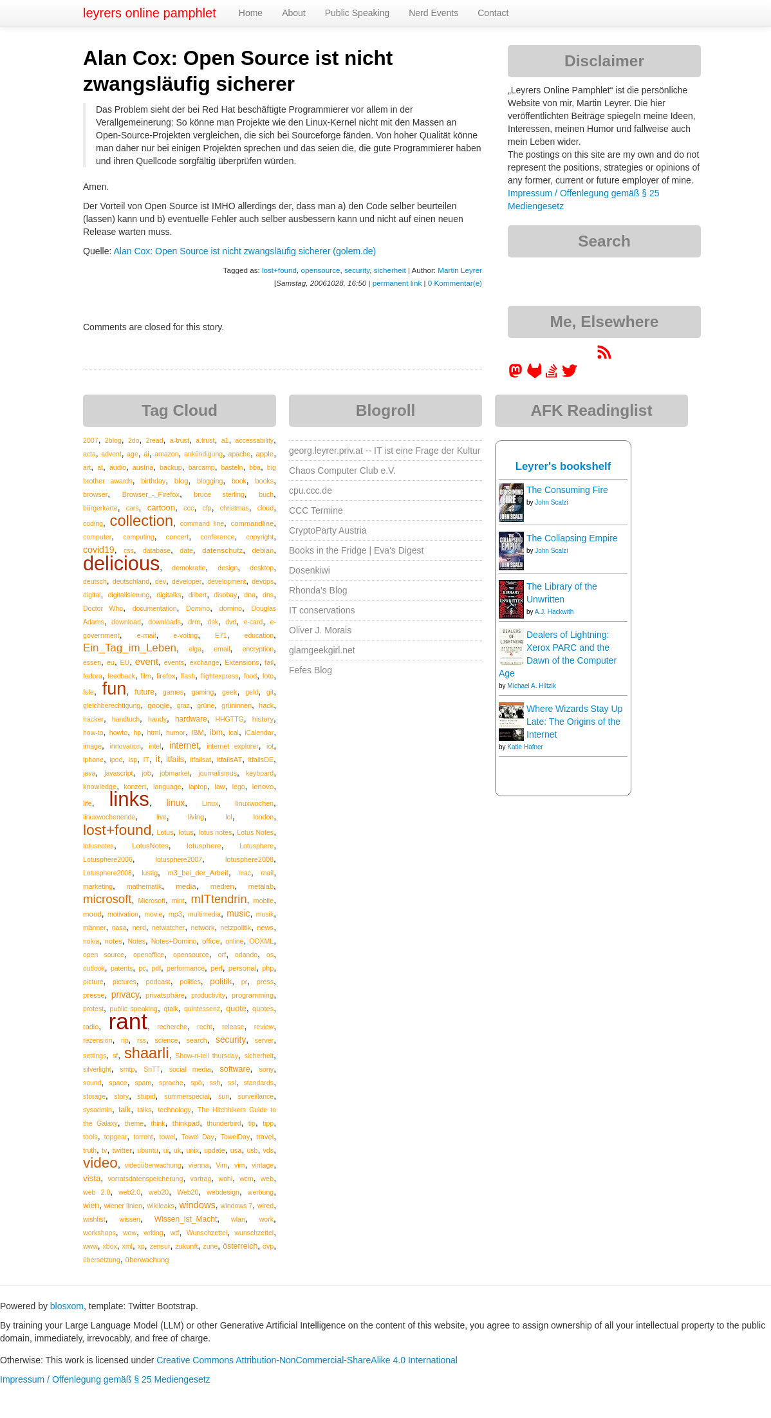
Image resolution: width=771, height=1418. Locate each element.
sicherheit (390, 270)
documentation (155, 608)
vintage (263, 1165)
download (126, 622)
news (265, 927)
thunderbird (224, 1123)
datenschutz (222, 550)
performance (186, 968)
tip (251, 1123)
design (227, 568)
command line (202, 523)
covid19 (99, 550)
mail (267, 873)
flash (188, 676)
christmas (234, 508)
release (233, 1027)
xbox (110, 1246)
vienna (199, 1165)
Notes (136, 941)
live (161, 817)
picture (93, 981)
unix (192, 1150)
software (235, 1069)
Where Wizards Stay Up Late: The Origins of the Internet (574, 722)
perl (216, 968)
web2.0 (129, 1192)
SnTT (152, 1069)
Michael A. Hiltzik (531, 685)
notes (113, 941)
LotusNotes (150, 846)
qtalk (170, 1008)
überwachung (147, 1260)
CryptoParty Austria (328, 530)
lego (238, 786)
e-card (253, 622)
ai (146, 454)
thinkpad (186, 1123)
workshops (99, 1232)
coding (93, 523)
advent (111, 454)
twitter (123, 1150)
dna (249, 595)
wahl (225, 1178)
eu (111, 662)
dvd (230, 622)
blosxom (67, 1306)
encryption (258, 649)
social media (190, 1069)
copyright (260, 537)
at (100, 467)
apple (264, 454)
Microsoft (151, 900)
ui (166, 1150)
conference (217, 537)
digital (91, 595)
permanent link (397, 283)
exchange (204, 662)
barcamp (202, 467)
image (92, 746)
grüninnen (236, 705)
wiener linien (123, 1205)
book (239, 481)
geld (251, 692)
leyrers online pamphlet (149, 13)
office (211, 941)
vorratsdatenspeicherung (145, 1178)
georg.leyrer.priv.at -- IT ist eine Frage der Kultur (385, 450)
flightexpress (220, 676)
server (264, 1040)
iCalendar (259, 732)
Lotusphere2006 (108, 859)
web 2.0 (96, 1192)
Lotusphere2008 (107, 873)
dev (160, 581)
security (356, 270)
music (238, 913)
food (250, 676)
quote (236, 1008)
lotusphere (204, 846)
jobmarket (174, 773)
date (186, 550)
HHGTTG (229, 719)
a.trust (205, 440)
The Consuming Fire (567, 490)
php (268, 968)
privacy (125, 994)
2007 (90, 440)
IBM (197, 732)
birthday (153, 481)
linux (175, 803)
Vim (221, 1165)
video (100, 1163)
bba (255, 467)
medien (222, 886)
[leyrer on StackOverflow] (551, 375)
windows (198, 1205)
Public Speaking (357, 13)
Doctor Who (103, 608)
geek (229, 692)
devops (263, 581)
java (89, 773)
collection (142, 520)
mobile (263, 900)
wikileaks (160, 1205)
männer (94, 927)
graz (183, 705)
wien (91, 1205)
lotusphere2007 (179, 859)
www (90, 1246)
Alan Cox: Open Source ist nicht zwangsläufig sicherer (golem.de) (244, 251)
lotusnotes (98, 846)
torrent (143, 1137)
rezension (98, 1040)
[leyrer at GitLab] (535, 375)
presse (94, 995)
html (153, 732)
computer (97, 537)
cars (132, 508)
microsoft (107, 899)
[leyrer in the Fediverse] (517, 375)
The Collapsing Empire (572, 538)
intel (155, 746)
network (202, 927)
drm (194, 622)
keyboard (260, 773)
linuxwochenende (109, 817)
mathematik (144, 886)
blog (181, 481)
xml (127, 1246)
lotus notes (215, 832)
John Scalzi (551, 502)
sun (223, 1096)
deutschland (131, 581)
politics (190, 981)
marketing (98, 886)
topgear (115, 1137)
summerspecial (187, 1096)
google (158, 705)
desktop (262, 568)
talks (144, 1110)
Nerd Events (433, 13)
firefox (166, 676)
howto (118, 732)
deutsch (95, 581)
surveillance (256, 1096)
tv (104, 1150)
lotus (185, 832)
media (186, 886)
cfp (207, 508)
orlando (246, 954)
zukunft (186, 1246)
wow (129, 1232)
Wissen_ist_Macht (186, 1219)
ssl (232, 1083)
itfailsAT (229, 759)
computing (138, 537)
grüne (205, 705)
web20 (159, 1192)
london (264, 817)
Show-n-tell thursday (206, 1055)
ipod (115, 759)
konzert (134, 786)
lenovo (263, 786)
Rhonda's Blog (318, 590)
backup (171, 467)
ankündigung (203, 454)
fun (114, 688)
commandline (252, 523)
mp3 (175, 914)
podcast (157, 981)
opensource (320, 270)
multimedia (204, 914)
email (222, 649)
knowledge (99, 786)
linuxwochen (255, 803)
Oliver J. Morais (320, 630)
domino (230, 608)
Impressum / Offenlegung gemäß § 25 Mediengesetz (105, 1379)
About (294, 13)
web (267, 1178)
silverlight (97, 1069)
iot (270, 746)
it (157, 759)
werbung (261, 1192)
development (226, 581)
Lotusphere (256, 846)
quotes (263, 1008)
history (263, 719)
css (129, 550)
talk (124, 1109)
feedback (121, 676)
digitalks (168, 595)
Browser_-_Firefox (151, 494)
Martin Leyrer (460, 270)
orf (222, 954)
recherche (172, 1027)
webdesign (223, 1192)
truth (90, 1150)
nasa (119, 927)
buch (266, 494)
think (158, 1123)
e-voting (185, 635)
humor (175, 732)
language (167, 786)
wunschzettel (254, 1232)
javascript (118, 773)
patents (122, 968)
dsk (213, 622)
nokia (91, 941)
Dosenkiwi (309, 570)
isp (133, 759)
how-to (93, 732)
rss (141, 1040)
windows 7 (237, 1205)
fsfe (88, 692)
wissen (129, 1219)
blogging (210, 481)
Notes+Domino (174, 941)
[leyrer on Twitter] (569, 375)
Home (251, 13)
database (157, 550)
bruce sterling (219, 494)
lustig (150, 873)
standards (258, 1083)
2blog (113, 440)
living (196, 817)
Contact (493, 13)
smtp (127, 1069)
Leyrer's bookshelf (563, 466)
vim (239, 1165)
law (220, 786)
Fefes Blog (310, 670)
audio (117, 467)
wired (265, 1205)
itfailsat (200, 759)
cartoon (161, 507)
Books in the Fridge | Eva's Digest (356, 550)
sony (266, 1069)
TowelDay (235, 1137)
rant (128, 1021)
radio (90, 1027)
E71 (221, 635)
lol (228, 817)
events (174, 662)
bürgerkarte (100, 508)
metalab (261, 886)
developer (186, 581)
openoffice (148, 954)
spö (195, 1083)
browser (95, 494)
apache (239, 454)
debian (263, 550)
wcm (246, 1178)
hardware (191, 718)
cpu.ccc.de (310, 490)
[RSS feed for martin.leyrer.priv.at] (604, 356)
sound (92, 1083)
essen (92, 662)
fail (269, 662)
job (146, 773)
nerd (139, 927)
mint (178, 900)
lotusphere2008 (249, 859)
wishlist (94, 1219)
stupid (147, 1096)
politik (221, 981)
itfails (175, 759)
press (265, 981)
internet (184, 746)
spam (143, 1083)
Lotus (165, 832)
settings (94, 1055)
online (234, 941)
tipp (268, 1123)
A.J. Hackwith (554, 611)
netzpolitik (235, 927)
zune (210, 1246)
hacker (93, 719)
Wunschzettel (207, 1232)
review (264, 1027)
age (132, 454)
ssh (214, 1083)
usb (251, 1150)
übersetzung (101, 1260)
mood (92, 914)
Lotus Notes (255, 832)
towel (168, 1137)
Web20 (187, 1192)
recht (204, 1027)
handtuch (126, 719)
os (270, 954)
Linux (210, 803)
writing (153, 1232)
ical (233, 732)
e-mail (146, 635)
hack (266, 705)
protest (93, 1008)
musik (265, 914)
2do (134, 440)
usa (236, 1150)
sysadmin (97, 1110)
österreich (240, 1246)
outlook (94, 968)
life (87, 803)
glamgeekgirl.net (322, 650)
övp (268, 1246)
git (270, 692)
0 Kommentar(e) (455, 283)
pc (141, 968)
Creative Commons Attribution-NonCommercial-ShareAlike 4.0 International (307, 1360)
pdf (156, 968)
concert (177, 537)
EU (125, 662)
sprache (171, 1083)
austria (143, 467)
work (266, 1219)
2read (154, 440)
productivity (208, 995)
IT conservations (322, 610)
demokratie (188, 568)
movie (153, 914)
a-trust (179, 440)
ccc (188, 508)
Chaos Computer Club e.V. (342, 470)
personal (242, 968)
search (197, 1040)
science (166, 1040)
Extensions (242, 662)
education (259, 635)
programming (253, 995)
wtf (175, 1232)
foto (268, 676)
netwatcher (168, 927)
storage (94, 1096)
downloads (164, 622)
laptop (198, 786)
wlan (238, 1219)
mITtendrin (219, 899)
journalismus (217, 773)
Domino (198, 608)
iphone (93, 759)
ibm (216, 732)
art (87, 467)
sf (115, 1055)
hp (137, 732)
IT (147, 759)
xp (141, 1246)
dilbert (198, 595)
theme (134, 1123)
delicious (121, 563)
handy (157, 719)
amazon (166, 454)
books (264, 481)
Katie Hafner (525, 747)
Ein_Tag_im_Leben (129, 648)
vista (91, 1178)
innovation (124, 746)
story (121, 1096)
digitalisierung (128, 595)
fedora (92, 676)
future (144, 691)
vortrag (201, 1178)
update (214, 1150)
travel (265, 1137)
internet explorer (233, 746)
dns (268, 595)
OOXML (261, 941)
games (173, 692)
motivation (122, 914)
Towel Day (197, 1137)
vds (268, 1150)
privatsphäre (165, 995)
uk (177, 1150)
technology (174, 1110)
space (118, 1083)
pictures (124, 981)
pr (244, 981)
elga (195, 649)
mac (244, 873)
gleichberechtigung (111, 705)
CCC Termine (316, 510)
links (129, 799)
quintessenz (202, 1008)
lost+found (279, 270)
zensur (160, 1246)
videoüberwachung (153, 1165)
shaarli (146, 1053)
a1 (225, 440)
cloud (265, 508)
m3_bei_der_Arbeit (197, 873)
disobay (225, 595)
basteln (232, 467)
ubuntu (147, 1150)
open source (103, 954)
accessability (255, 440)
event (146, 662)
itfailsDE (261, 759)
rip (125, 1040)
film (145, 676)
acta (89, 454)
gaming (203, 692)
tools (90, 1137)
